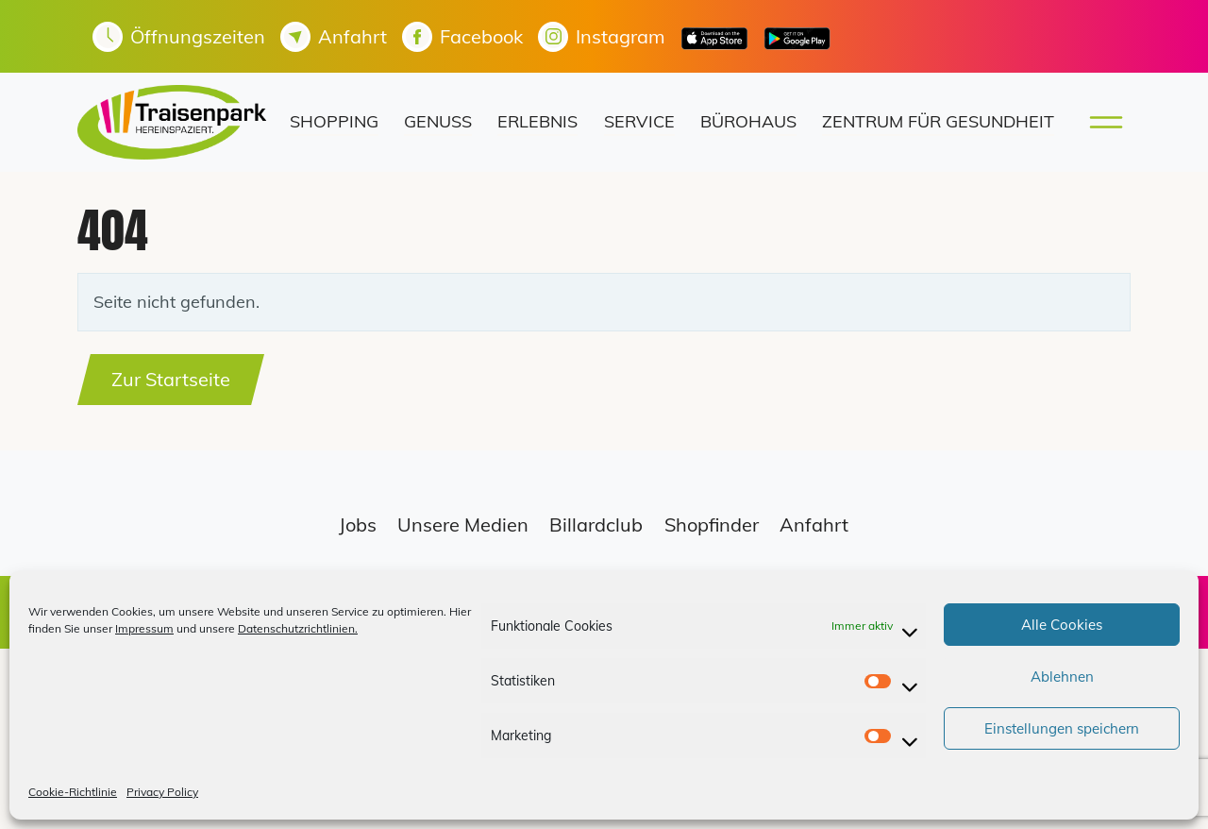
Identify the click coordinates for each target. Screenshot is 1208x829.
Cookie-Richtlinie (72, 792)
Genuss (438, 121)
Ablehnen (1062, 676)
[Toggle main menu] (1100, 122)
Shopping (334, 121)
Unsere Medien (462, 524)
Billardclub (596, 524)
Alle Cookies (1061, 625)
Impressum (144, 628)
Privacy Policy (162, 792)
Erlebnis (537, 121)
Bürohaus (748, 121)
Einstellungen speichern (1061, 728)
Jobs (358, 524)
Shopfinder (711, 524)
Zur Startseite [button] (170, 379)
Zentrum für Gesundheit (938, 121)
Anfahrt (814, 524)
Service (639, 121)
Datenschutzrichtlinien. (298, 628)
